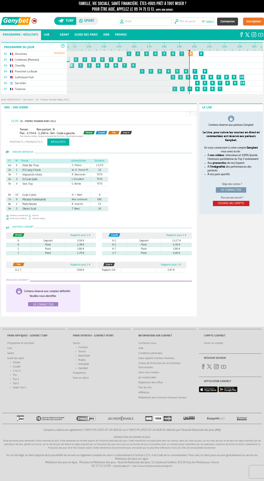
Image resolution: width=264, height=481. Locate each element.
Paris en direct (81, 378)
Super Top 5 (19, 387)
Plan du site (145, 387)
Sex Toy (26, 183)
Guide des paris (15, 358)
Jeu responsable (147, 377)
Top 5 (16, 383)
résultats (58, 142)
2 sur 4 (17, 371)
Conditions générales (150, 353)
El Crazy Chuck (29, 170)
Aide (140, 348)
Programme (79, 373)
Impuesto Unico (30, 174)
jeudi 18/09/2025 (10, 100)
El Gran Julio (28, 179)
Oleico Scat (27, 208)
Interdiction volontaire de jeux (132, 437)
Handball (83, 368)
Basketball (84, 356)
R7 (190, 113)
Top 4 (16, 379)
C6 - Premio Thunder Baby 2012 (52, 100)
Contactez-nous (147, 343)
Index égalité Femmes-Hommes (156, 358)
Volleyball (83, 364)
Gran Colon (28, 195)
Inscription (253, 21)
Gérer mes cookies (148, 372)
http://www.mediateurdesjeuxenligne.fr (152, 466)
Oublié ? (210, 22)
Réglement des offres (150, 382)
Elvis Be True (29, 165)
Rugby (81, 360)
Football (83, 347)
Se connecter (43, 304)
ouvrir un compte (231, 203)
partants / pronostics (26, 142)
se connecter (231, 190)
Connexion (227, 21)
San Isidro (28, 100)
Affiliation (143, 392)
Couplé (17, 367)
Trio (15, 375)
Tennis (82, 351)
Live (9, 348)
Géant (10, 353)
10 (242, 77)
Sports (76, 343)
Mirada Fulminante (32, 199)
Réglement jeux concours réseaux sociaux (162, 397)
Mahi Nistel (28, 204)
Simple (16, 362)
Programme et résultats (20, 343)
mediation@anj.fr (121, 466)
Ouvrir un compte (213, 343)
